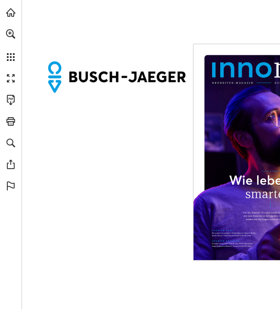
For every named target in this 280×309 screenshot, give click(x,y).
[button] (11, 34)
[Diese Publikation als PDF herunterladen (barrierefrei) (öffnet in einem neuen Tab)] (11, 100)
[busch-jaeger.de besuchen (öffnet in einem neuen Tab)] (11, 12)
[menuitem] (11, 45)
